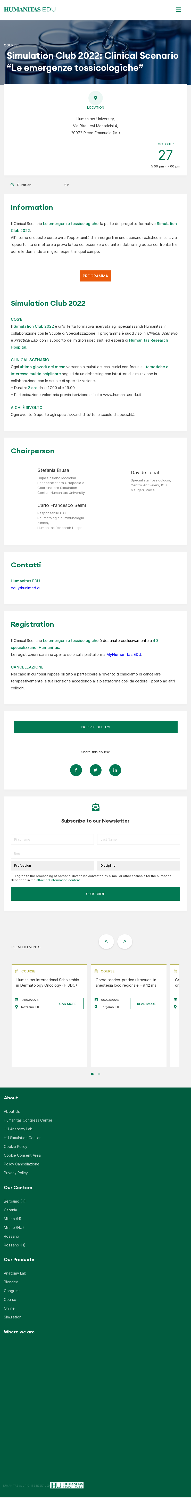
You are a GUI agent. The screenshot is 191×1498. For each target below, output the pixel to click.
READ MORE (67, 1005)
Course (10, 1300)
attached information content (58, 880)
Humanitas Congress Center (28, 1121)
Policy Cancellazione (21, 1165)
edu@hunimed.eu (26, 587)
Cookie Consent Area (22, 1156)
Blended (11, 1283)
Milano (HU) (14, 1228)
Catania (10, 1211)
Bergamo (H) (15, 1202)
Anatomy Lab (15, 1274)
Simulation (12, 1318)
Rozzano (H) (15, 1246)
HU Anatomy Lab (18, 1130)
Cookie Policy (15, 1147)
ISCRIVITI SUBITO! (95, 727)
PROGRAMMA (95, 275)
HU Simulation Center (22, 1139)
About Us (12, 1112)
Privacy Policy (16, 1174)
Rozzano (11, 1237)
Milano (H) (12, 1220)
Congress (12, 1292)
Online (9, 1309)
